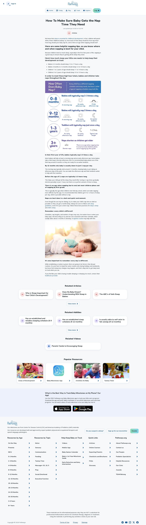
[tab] (50, 10)
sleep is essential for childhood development (68, 38)
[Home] (73, 3)
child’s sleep (51, 208)
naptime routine (78, 218)
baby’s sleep (94, 206)
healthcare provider (51, 276)
